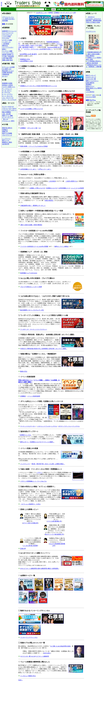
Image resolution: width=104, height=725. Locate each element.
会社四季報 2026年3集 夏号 (28, 54)
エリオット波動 (7, 40)
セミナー (5, 106)
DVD (9, 106)
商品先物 (5, 71)
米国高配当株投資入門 (94, 52)
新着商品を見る (25, 59)
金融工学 (5, 131)
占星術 (7, 60)
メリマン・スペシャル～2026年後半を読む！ (38, 49)
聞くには (5, 119)
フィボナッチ (6, 42)
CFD (9, 69)
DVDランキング (91, 77)
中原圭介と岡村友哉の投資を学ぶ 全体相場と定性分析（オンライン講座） (43, 348)
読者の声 (23, 548)
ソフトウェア (6, 110)
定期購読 (8, 112)
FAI (12, 54)
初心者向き (8, 128)
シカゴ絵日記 (90, 92)
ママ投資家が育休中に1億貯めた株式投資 (93, 62)
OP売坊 (10, 85)
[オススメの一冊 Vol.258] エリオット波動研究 (34, 656)
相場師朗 (5, 83)
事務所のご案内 (7, 142)
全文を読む (47, 653)
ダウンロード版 (32, 128)
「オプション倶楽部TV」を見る (30, 504)
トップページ (6, 138)
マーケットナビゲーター (28, 426)
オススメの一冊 (91, 79)
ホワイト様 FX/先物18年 (30, 523)
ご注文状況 (52, 181)
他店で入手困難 (7, 133)
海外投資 (9, 72)
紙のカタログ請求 (93, 96)
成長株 (4, 54)
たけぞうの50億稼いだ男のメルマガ (31, 109)
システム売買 (6, 36)
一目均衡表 (5, 44)
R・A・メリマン (7, 94)
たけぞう (5, 87)
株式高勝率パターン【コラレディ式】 (32, 310)
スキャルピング (7, 34)
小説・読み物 (6, 114)
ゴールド (11, 71)
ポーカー (5, 76)
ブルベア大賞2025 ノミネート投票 (31, 287)
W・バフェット (7, 88)
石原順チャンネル (25, 435)
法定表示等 (5, 144)
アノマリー (5, 51)
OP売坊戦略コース (28, 169)
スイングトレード (7, 33)
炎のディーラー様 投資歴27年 (54, 534)
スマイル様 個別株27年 (54, 521)
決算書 (9, 54)
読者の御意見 (90, 82)
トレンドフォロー (7, 47)
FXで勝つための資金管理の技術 (60, 646)
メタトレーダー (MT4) (9, 108)
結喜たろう (11, 87)
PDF (93, 95)
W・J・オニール (7, 96)
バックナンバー (25, 464)
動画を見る (23, 371)
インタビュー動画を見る (28, 676)
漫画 (3, 115)
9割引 (12, 121)
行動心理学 (8, 58)
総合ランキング (91, 75)
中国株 (4, 72)
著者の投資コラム (91, 88)
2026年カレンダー (41, 12)
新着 (3, 24)
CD (13, 106)
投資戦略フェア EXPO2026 (28, 273)
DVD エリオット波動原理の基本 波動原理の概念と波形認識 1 (39, 568)
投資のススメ (90, 86)
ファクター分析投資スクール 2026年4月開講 (34, 246)
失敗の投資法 (49, 200)
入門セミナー (44, 169)
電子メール (5, 140)
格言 (11, 60)
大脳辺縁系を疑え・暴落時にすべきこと (33, 205)
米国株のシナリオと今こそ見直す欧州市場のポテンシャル (38, 86)
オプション (5, 67)
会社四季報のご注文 (26, 61)
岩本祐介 (5, 85)
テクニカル (5, 38)
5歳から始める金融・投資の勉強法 (31, 225)
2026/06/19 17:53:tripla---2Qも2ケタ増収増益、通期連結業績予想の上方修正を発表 (93, 19)
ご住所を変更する (71, 181)
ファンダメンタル (7, 53)
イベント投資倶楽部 (33, 396)
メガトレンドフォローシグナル (47, 426)
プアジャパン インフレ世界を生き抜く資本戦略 (8, 18)
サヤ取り (5, 56)
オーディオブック (7, 117)
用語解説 (88, 84)
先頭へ (20, 680)
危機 (3, 60)
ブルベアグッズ (7, 135)
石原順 (10, 83)
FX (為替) (5, 69)
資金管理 (11, 56)
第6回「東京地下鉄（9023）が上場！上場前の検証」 (48, 464)
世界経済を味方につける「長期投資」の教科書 (93, 66)
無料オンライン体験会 (61, 246)
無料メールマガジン (92, 81)
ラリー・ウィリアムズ (9, 99)
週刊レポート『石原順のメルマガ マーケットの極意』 (37, 442)
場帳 (11, 115)
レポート (14, 110)
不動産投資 (5, 74)
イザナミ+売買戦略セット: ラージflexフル (33, 481)
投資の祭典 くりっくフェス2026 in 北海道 (34, 146)
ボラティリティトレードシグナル (69, 426)
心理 (3, 58)
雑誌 (3, 112)
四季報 (50, 12)
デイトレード (12, 31)
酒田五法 (5, 45)
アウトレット (6, 121)
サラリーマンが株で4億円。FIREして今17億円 (40, 44)
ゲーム (7, 115)
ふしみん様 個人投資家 (30, 545)
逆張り (4, 49)
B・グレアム (6, 92)
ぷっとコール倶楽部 (77, 188)
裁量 (10, 51)
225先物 (11, 67)
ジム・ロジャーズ (7, 98)
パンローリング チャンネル (28, 637)
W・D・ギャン (7, 90)
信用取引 (5, 130)
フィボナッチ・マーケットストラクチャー (33, 329)
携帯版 (1, 4)
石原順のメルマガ (51, 188)
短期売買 (5, 31)
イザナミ (39, 472)
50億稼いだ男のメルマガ (37, 188)
